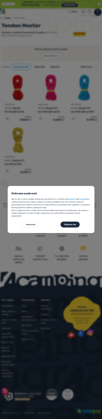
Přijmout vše (70, 224)
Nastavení (30, 224)
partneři (71, 199)
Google (83, 199)
